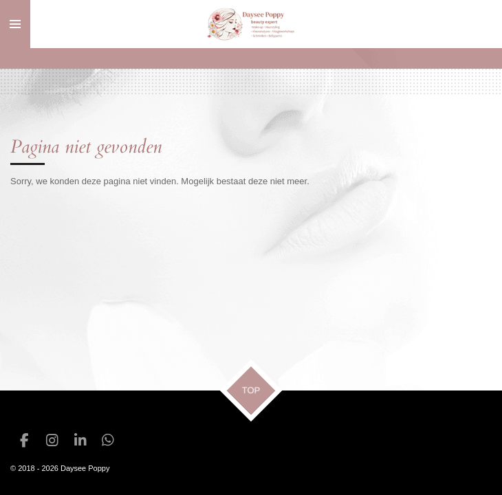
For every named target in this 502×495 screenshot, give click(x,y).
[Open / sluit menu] (15, 24)
